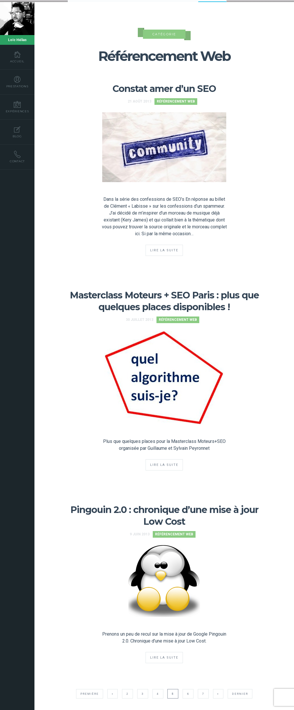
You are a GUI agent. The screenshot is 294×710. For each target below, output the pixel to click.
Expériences (17, 107)
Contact (17, 157)
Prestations (17, 82)
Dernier (240, 692)
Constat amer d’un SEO (164, 86)
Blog (17, 132)
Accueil (17, 57)
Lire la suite (164, 248)
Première (89, 692)
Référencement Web (176, 100)
